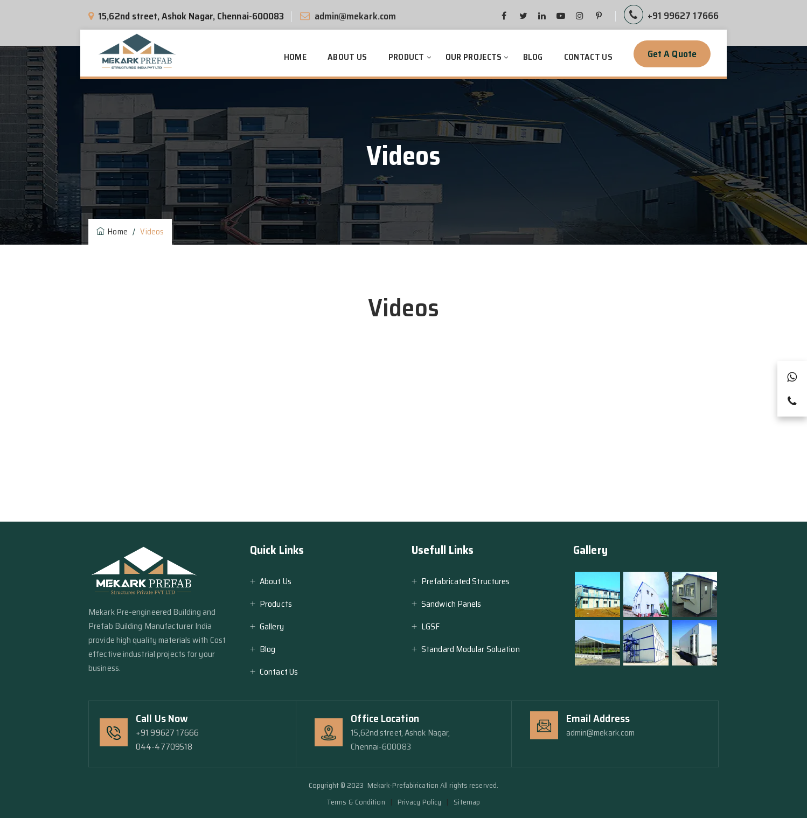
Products (276, 604)
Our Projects (474, 57)
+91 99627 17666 (683, 15)
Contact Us (588, 57)
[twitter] (523, 16)
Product (406, 57)
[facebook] (504, 16)
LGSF (430, 626)
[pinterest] (561, 16)
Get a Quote (672, 53)
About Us (347, 57)
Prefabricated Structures (465, 581)
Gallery (272, 626)
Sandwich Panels (451, 604)
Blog (533, 57)
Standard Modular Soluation (470, 649)
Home (295, 57)
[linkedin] (542, 16)
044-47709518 (164, 746)
